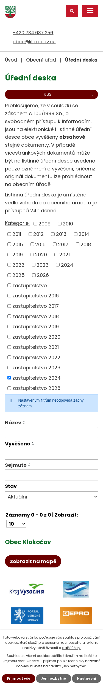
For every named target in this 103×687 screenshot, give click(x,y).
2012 (38, 234)
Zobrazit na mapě (33, 561)
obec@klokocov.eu (34, 41)
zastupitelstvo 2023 (36, 367)
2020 (41, 254)
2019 (17, 254)
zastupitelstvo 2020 (36, 336)
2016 (40, 244)
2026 (43, 275)
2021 (64, 254)
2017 (63, 244)
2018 (85, 244)
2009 (44, 223)
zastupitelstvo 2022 (36, 357)
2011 (16, 234)
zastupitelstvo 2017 (35, 306)
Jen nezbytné (53, 678)
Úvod (11, 60)
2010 (68, 223)
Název (13, 422)
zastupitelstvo (29, 285)
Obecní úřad (41, 60)
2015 (17, 244)
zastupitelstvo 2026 (36, 388)
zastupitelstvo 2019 (35, 326)
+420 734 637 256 (33, 32)
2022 (18, 264)
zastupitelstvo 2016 (35, 295)
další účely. (71, 647)
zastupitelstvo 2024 (36, 377)
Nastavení (86, 678)
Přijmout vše (18, 678)
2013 (61, 234)
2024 (67, 264)
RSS (69, 94)
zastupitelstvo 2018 (35, 316)
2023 (43, 264)
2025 (18, 275)
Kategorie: (17, 223)
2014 (84, 234)
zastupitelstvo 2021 (35, 347)
